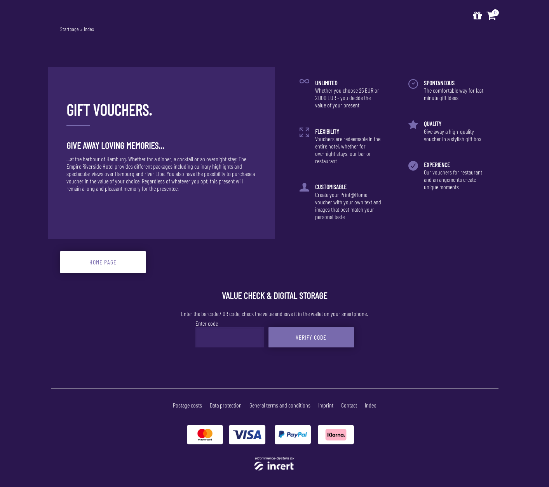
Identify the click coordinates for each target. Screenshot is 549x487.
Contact (349, 405)
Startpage (69, 29)
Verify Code (311, 337)
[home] (477, 15)
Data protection (226, 405)
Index (89, 29)
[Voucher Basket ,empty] (492, 15)
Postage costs (187, 405)
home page (103, 262)
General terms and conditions (279, 405)
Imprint (325, 405)
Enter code (206, 323)
